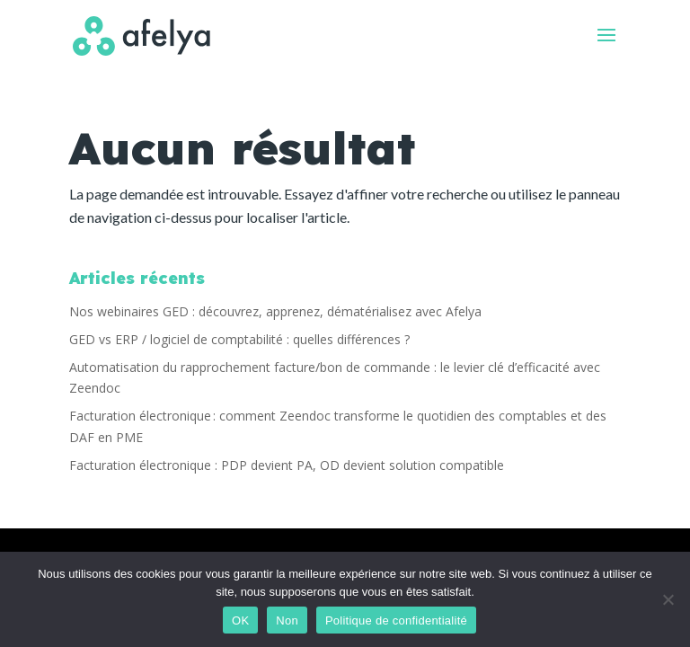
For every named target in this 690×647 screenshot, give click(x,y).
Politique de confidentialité (396, 620)
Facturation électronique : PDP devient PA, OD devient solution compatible (286, 465)
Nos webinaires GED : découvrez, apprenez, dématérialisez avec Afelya (275, 311)
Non (287, 620)
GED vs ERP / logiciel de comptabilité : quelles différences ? (239, 339)
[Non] (668, 599)
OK (240, 620)
